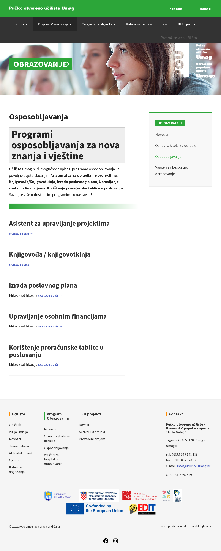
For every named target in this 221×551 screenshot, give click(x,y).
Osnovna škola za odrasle (175, 145)
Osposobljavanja (168, 156)
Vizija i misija (18, 432)
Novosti (161, 134)
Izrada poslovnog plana (43, 285)
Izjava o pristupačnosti (172, 526)
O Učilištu (16, 425)
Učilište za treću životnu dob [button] (146, 24)
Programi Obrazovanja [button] (54, 24)
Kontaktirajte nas (200, 526)
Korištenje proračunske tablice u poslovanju (56, 351)
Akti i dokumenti (21, 453)
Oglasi (14, 460)
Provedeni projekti (92, 439)
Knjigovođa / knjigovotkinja (49, 254)
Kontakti (176, 8)
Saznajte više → (21, 233)
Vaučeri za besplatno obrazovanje (53, 459)
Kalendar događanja (17, 469)
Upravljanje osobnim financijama (58, 316)
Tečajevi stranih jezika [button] (98, 24)
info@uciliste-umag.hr (193, 466)
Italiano (204, 8)
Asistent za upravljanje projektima (59, 223)
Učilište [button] (20, 24)
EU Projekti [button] (186, 24)
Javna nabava (19, 446)
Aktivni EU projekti (92, 432)
